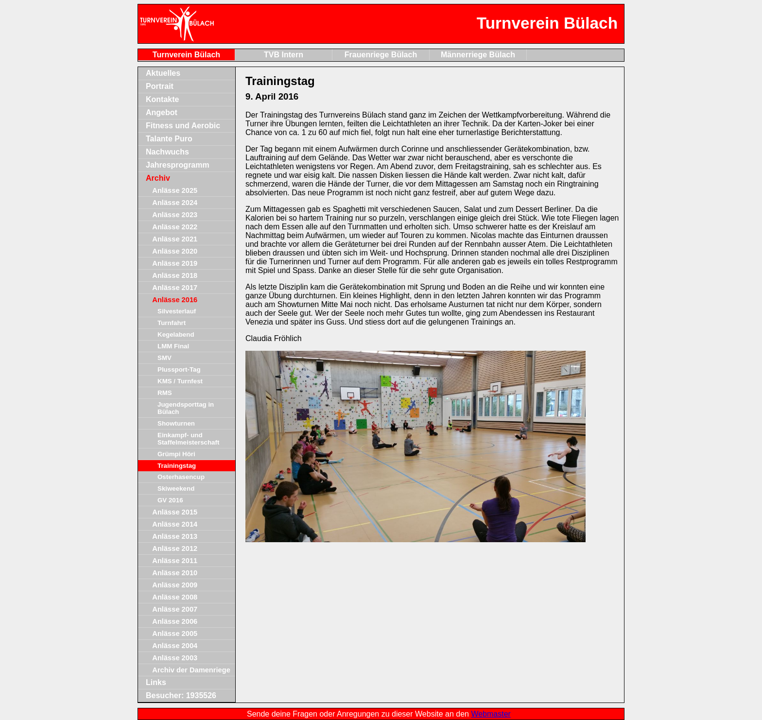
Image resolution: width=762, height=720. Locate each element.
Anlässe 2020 (174, 251)
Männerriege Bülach (478, 55)
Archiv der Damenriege (191, 670)
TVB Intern (283, 55)
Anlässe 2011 (174, 561)
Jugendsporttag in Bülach (185, 408)
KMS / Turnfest (180, 381)
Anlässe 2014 (174, 524)
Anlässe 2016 (174, 300)
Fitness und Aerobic (183, 125)
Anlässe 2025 (174, 190)
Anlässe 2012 (174, 548)
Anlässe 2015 (174, 512)
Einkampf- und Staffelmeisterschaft (188, 438)
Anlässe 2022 (174, 227)
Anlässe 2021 (174, 239)
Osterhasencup (181, 476)
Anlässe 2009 (174, 585)
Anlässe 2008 (174, 597)
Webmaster (491, 714)
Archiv (158, 178)
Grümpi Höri (176, 454)
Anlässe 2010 (174, 573)
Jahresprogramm (177, 165)
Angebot (161, 112)
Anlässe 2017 (174, 287)
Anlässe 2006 (174, 621)
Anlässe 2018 (174, 275)
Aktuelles (163, 73)
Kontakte (162, 99)
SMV (164, 357)
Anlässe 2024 (174, 202)
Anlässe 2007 (174, 609)
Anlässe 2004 (174, 646)
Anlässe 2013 (174, 536)
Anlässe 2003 (174, 658)
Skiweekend (175, 488)
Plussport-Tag (179, 369)
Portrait (159, 86)
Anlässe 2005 (174, 633)
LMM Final (173, 346)
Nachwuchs (167, 152)
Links (156, 682)
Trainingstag (176, 465)
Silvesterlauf (176, 311)
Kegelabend (175, 334)
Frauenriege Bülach (381, 55)
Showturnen (176, 423)
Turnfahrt (171, 322)
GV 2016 (170, 500)
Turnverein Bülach (186, 55)
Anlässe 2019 (174, 263)
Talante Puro (169, 139)
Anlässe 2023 (174, 215)
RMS (164, 392)
